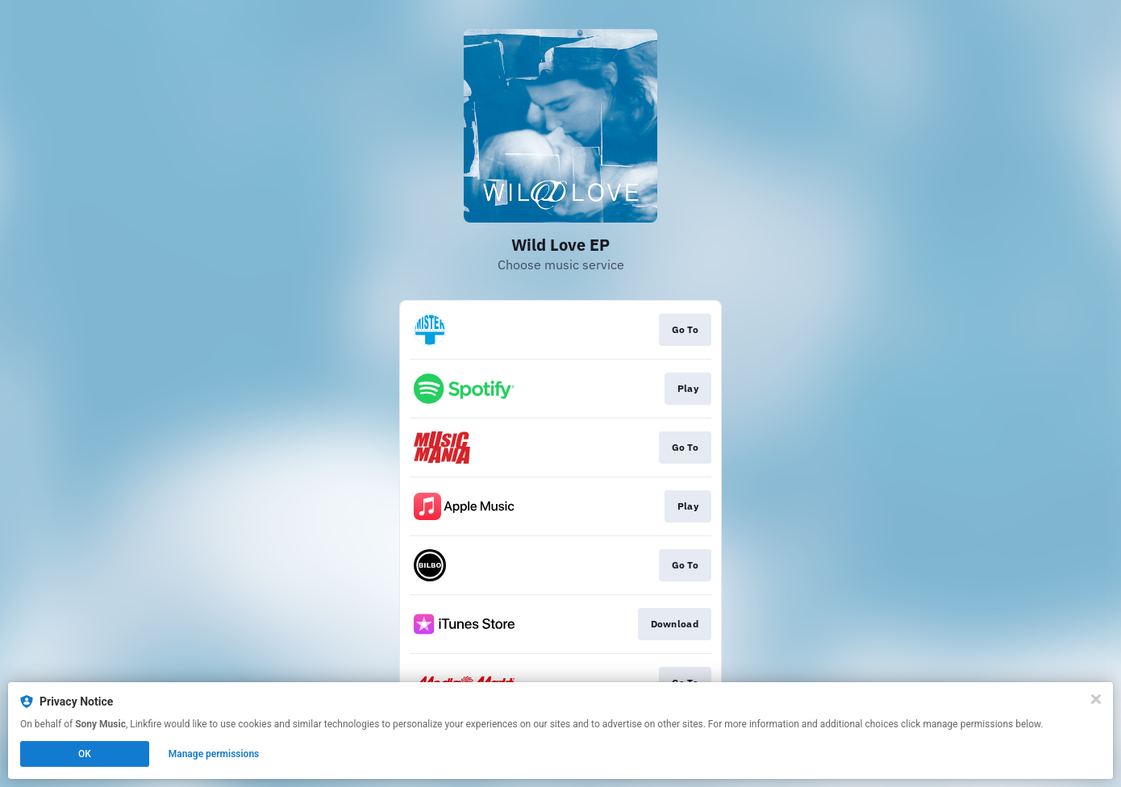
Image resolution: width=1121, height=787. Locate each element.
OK (84, 754)
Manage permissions (214, 754)
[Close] (1096, 699)
